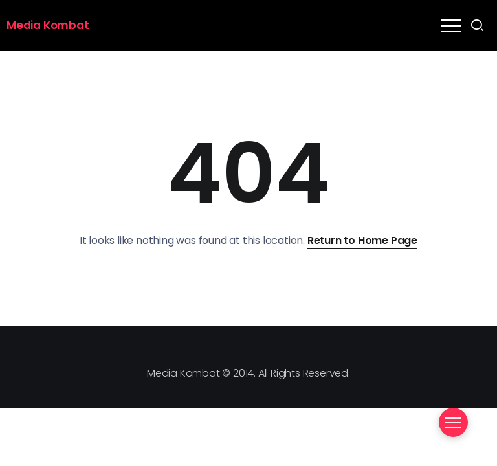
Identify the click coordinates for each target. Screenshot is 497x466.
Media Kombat (47, 25)
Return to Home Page (362, 240)
